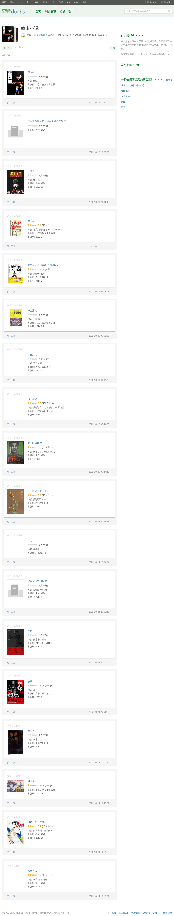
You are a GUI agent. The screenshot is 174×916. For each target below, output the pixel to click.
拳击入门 (32, 354)
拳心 (30, 540)
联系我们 (135, 913)
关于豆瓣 (112, 913)
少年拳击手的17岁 (37, 581)
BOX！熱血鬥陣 (36, 822)
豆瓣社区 (17, 12)
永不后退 (32, 398)
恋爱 (123, 102)
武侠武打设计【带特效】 (133, 85)
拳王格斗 (32, 220)
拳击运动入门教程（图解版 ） (43, 265)
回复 (13, 102)
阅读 (61, 2)
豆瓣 (4, 2)
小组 (53, 2)
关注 (8, 48)
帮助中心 (156, 913)
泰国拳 (31, 72)
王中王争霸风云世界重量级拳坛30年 (47, 121)
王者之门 (32, 171)
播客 (37, 2)
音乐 (29, 2)
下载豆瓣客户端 (150, 2)
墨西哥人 (32, 781)
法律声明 (146, 913)
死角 (30, 630)
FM (68, 2)
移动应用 (167, 913)
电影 (20, 2)
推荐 (113, 48)
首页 (38, 11)
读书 (12, 2)
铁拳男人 (32, 870)
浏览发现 (51, 11)
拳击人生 (32, 730)
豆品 (84, 2)
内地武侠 (125, 96)
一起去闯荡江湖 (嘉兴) (43, 35)
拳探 (30, 681)
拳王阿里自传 (35, 443)
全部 (6, 55)
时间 (76, 2)
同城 (45, 2)
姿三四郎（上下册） (38, 490)
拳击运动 (32, 310)
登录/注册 (165, 2)
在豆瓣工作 (123, 913)
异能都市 (125, 91)
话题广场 (65, 11)
